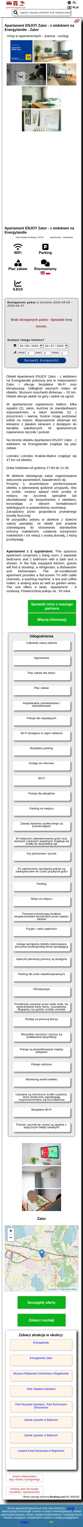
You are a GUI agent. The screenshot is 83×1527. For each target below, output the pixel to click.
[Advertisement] (41, 178)
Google (70, 1508)
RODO (25, 1522)
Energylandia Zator (41, 1358)
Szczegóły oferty (41, 1303)
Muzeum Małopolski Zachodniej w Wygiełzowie (41, 1374)
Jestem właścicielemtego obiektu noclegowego (24, 1479)
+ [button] (10, 1231)
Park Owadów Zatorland (41, 1389)
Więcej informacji (51, 620)
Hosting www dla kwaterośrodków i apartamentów (24, 1491)
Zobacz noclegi (41, 1321)
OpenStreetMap (68, 1290)
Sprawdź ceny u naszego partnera (52, 607)
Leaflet (52, 1290)
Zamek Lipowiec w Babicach (41, 1420)
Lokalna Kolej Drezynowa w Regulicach (41, 1451)
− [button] (10, 1238)
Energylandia (41, 1343)
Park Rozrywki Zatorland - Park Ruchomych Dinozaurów (41, 1407)
